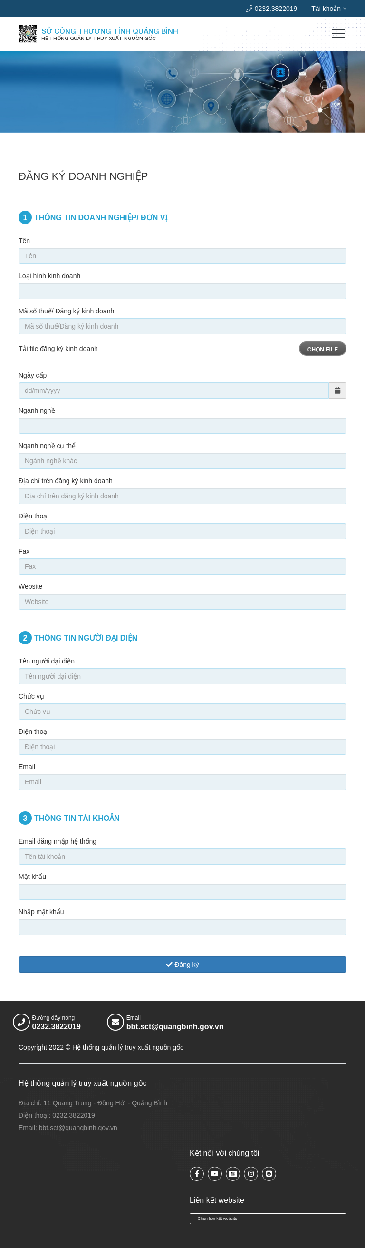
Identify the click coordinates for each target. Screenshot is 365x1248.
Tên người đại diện (47, 661)
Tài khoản (328, 8)
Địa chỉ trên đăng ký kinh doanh (66, 481)
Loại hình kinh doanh (49, 276)
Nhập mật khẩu (41, 912)
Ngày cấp (33, 375)
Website (30, 586)
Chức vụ (31, 696)
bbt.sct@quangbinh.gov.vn (175, 1027)
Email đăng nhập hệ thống (57, 841)
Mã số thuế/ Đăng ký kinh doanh (66, 311)
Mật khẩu (32, 876)
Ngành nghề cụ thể (47, 445)
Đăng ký (182, 964)
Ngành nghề (37, 410)
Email (27, 766)
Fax (24, 551)
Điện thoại (33, 516)
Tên (24, 240)
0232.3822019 (272, 8)
